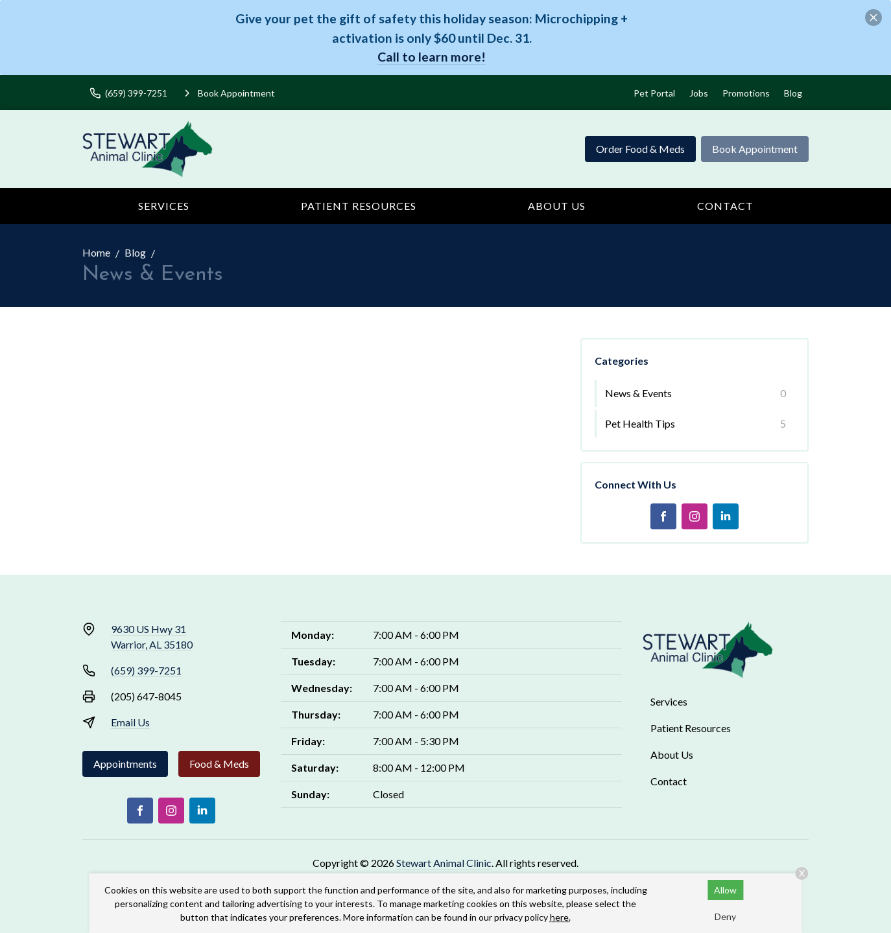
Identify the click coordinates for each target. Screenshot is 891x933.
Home (96, 252)
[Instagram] (694, 516)
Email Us (130, 722)
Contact (725, 206)
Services (163, 206)
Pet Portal (654, 92)
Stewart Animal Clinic (444, 863)
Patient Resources (358, 206)
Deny (725, 916)
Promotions (746, 92)
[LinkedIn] (726, 516)
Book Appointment (755, 149)
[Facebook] (663, 516)
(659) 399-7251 (146, 670)
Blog (793, 92)
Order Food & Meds (640, 149)
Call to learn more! (431, 56)
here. (560, 917)
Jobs (698, 92)
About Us (557, 206)
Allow (725, 889)
